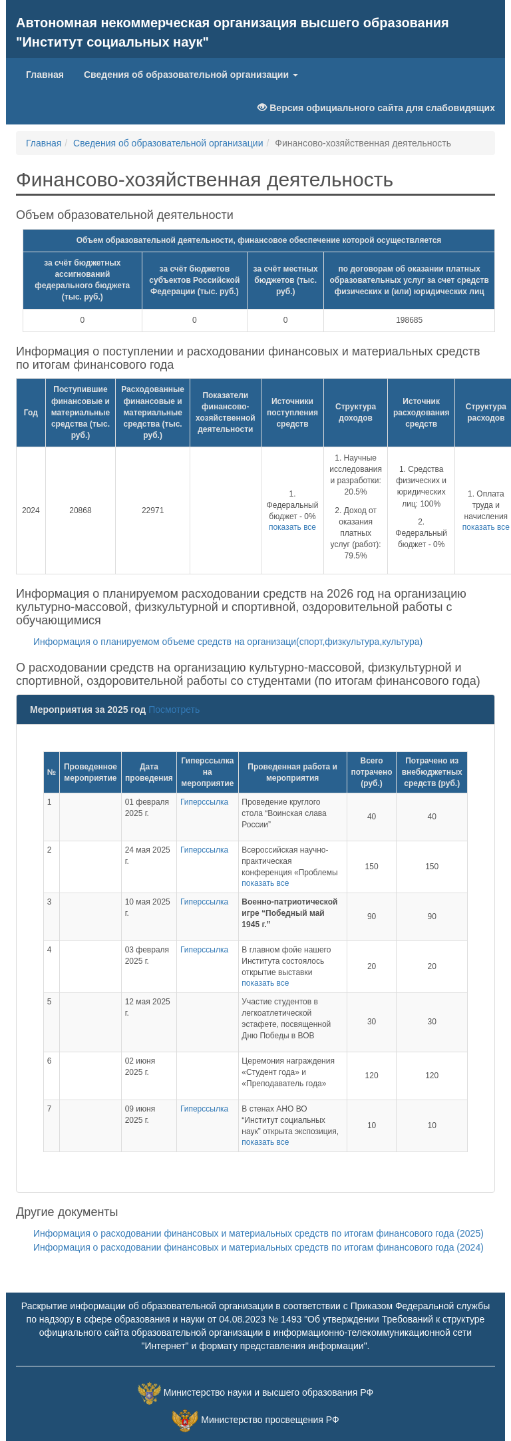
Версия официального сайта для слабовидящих (376, 108)
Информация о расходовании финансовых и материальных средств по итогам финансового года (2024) (253, 1247)
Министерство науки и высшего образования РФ (268, 1392)
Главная (50, 73)
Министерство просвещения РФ (270, 1419)
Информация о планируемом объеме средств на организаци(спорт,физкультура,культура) (223, 641)
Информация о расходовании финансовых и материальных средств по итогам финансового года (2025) (253, 1233)
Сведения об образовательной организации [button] (191, 74)
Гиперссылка (204, 802)
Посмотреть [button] (174, 709)
